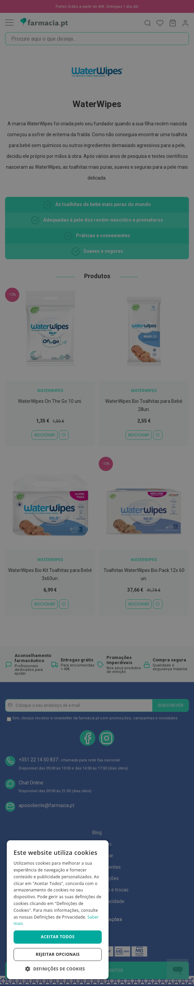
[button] (58, 968)
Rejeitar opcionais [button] (58, 954)
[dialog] (58, 909)
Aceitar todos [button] (58, 937)
